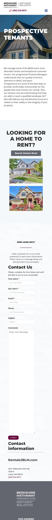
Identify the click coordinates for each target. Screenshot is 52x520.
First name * (13, 279)
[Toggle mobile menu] (46, 10)
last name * (13, 288)
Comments (13, 328)
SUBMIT (13, 438)
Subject (11, 318)
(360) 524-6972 (19, 10)
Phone (11, 308)
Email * (11, 298)
